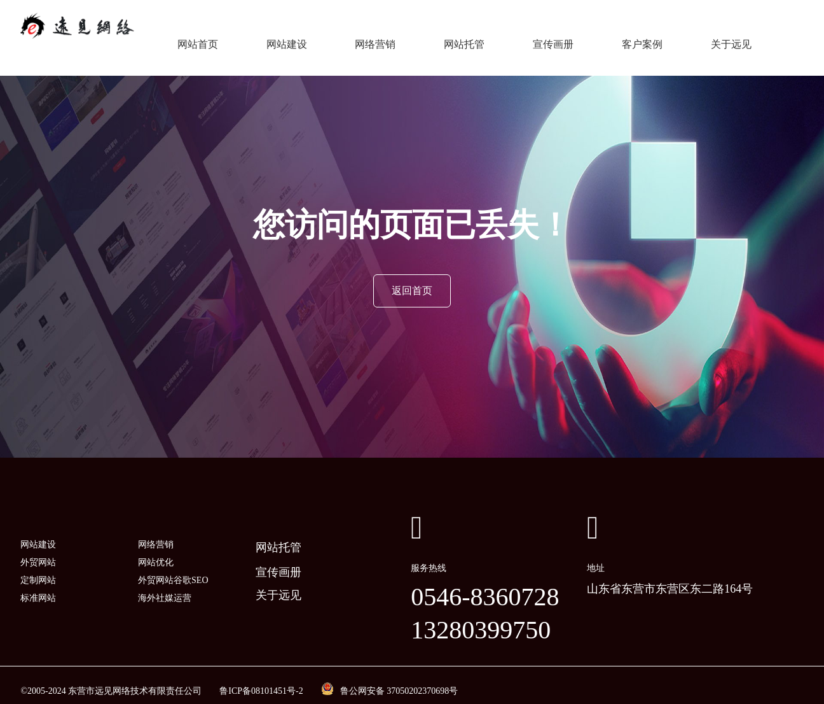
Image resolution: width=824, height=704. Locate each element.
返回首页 (412, 278)
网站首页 (197, 37)
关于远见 (731, 37)
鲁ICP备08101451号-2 (261, 679)
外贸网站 (38, 550)
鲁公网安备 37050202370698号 (399, 679)
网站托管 (464, 37)
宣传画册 (553, 37)
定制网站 (38, 568)
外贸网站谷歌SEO (173, 568)
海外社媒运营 (164, 586)
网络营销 (375, 37)
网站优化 (156, 550)
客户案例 (642, 37)
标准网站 (38, 586)
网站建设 (286, 37)
